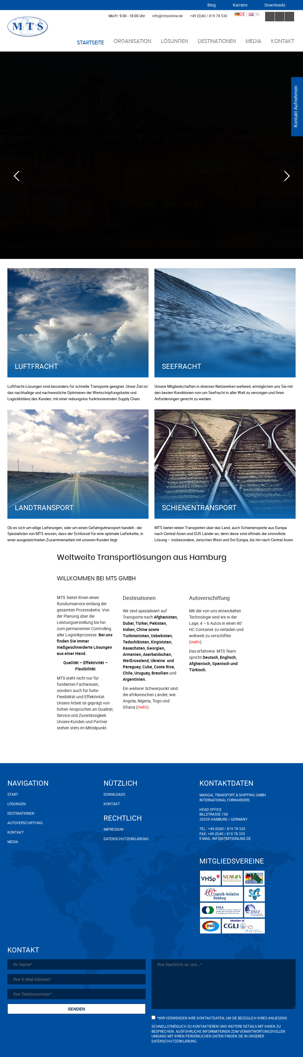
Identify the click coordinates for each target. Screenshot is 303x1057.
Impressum (113, 829)
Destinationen (217, 41)
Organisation (132, 41)
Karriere (240, 5)
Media (253, 41)
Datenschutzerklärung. (174, 1041)
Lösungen (174, 41)
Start (12, 794)
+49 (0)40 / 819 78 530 (208, 15)
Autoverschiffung (25, 822)
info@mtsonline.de (167, 15)
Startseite (90, 43)
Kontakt (282, 41)
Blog (211, 5)
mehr (142, 707)
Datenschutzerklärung (118, 838)
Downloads (275, 5)
